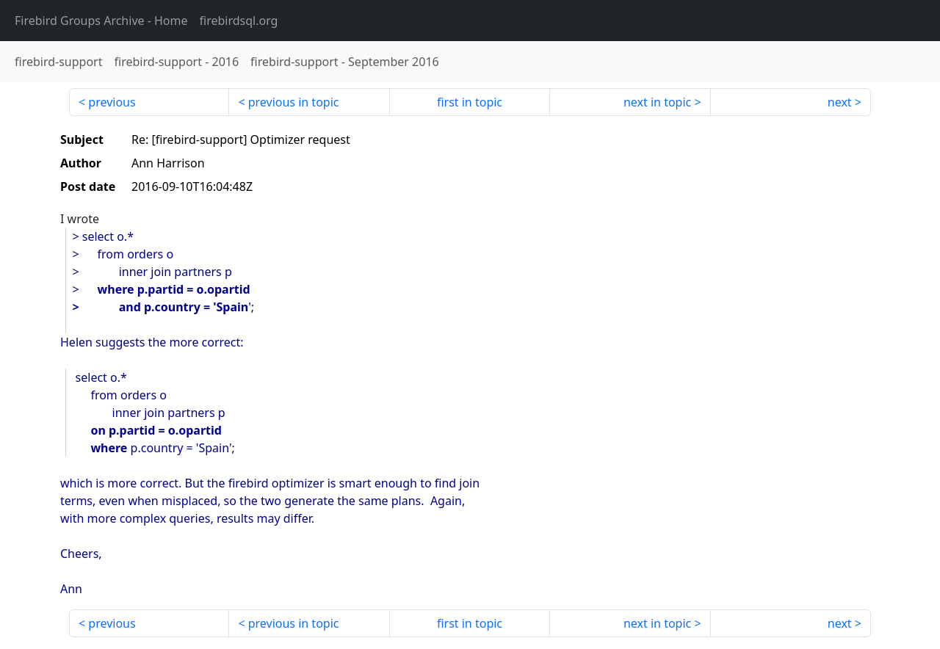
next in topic (657, 102)
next (840, 102)
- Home (101, 20)
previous (111, 102)
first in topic (469, 102)
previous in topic (293, 102)
